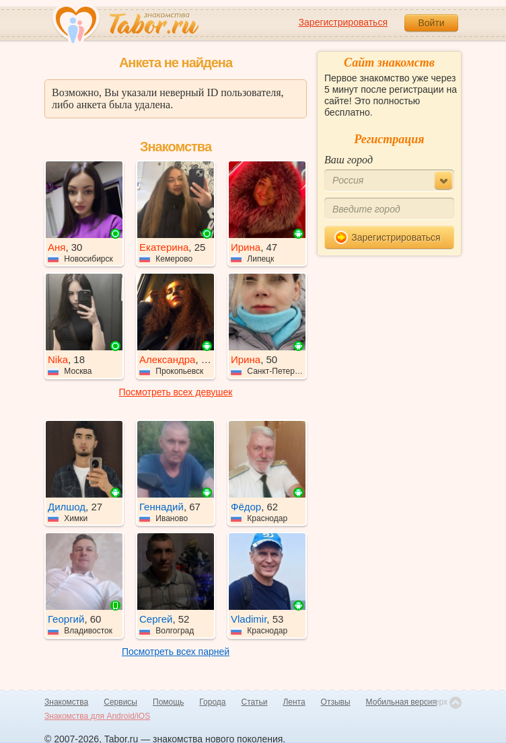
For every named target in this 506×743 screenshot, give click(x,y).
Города (212, 702)
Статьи (255, 702)
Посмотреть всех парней (175, 651)
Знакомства (66, 702)
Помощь (168, 702)
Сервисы (120, 702)
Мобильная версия (401, 702)
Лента (294, 702)
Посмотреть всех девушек (176, 392)
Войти (431, 22)
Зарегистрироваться (343, 22)
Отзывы (336, 702)
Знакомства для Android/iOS (97, 716)
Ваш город (348, 159)
